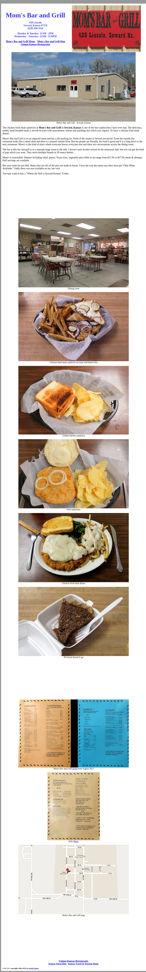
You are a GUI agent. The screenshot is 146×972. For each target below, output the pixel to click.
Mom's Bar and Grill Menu (20, 41)
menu (75, 768)
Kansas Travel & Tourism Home (83, 964)
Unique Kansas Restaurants (35, 44)
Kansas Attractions (58, 964)
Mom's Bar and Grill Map (51, 41)
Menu (75, 841)
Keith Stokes (34, 968)
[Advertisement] (73, 196)
